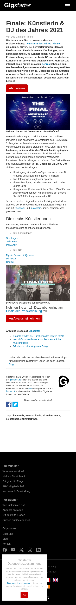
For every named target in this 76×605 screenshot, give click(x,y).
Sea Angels (12, 238)
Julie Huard (12, 241)
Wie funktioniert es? (14, 505)
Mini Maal (11, 258)
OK (24, 595)
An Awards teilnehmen (24, 318)
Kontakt (7, 543)
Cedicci (10, 262)
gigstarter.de (15, 380)
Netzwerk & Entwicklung (16, 491)
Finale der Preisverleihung (24, 311)
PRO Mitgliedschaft (13, 486)
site (30, 388)
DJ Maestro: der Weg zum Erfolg (30, 346)
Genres (46, 64)
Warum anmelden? (13, 471)
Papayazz (11, 245)
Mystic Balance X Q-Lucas (20, 255)
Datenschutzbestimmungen (20, 583)
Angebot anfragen (13, 509)
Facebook (20, 208)
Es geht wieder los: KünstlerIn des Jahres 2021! (38, 336)
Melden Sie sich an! (14, 476)
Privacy (52, 566)
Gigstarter (34, 331)
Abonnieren (17, 88)
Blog (11, 364)
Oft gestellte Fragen (14, 481)
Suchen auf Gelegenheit (16, 520)
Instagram (35, 208)
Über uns (8, 533)
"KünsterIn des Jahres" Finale (43, 43)
